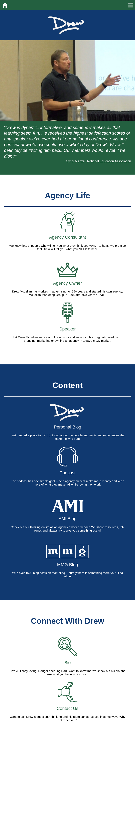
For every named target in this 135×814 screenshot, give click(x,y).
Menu (130, 5)
